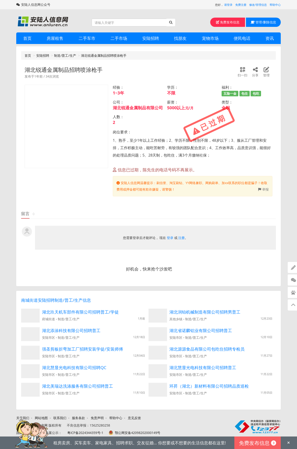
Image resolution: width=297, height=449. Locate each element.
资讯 (269, 38)
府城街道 (48, 319)
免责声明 (97, 418)
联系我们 (59, 418)
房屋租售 (55, 38)
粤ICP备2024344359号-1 (85, 432)
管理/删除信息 (263, 22)
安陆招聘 (150, 38)
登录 (170, 237)
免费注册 (240, 5)
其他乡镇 (175, 319)
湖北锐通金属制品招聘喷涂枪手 (103, 55)
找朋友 (180, 38)
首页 (27, 38)
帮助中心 (275, 5)
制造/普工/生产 (65, 55)
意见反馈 (134, 418)
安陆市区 (48, 337)
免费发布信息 (228, 22)
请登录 (228, 5)
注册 (181, 237)
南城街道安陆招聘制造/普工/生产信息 (56, 300)
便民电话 (242, 38)
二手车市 (87, 38)
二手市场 (118, 38)
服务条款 (78, 418)
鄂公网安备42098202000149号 (137, 432)
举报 (263, 189)
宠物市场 (210, 38)
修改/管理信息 (258, 5)
